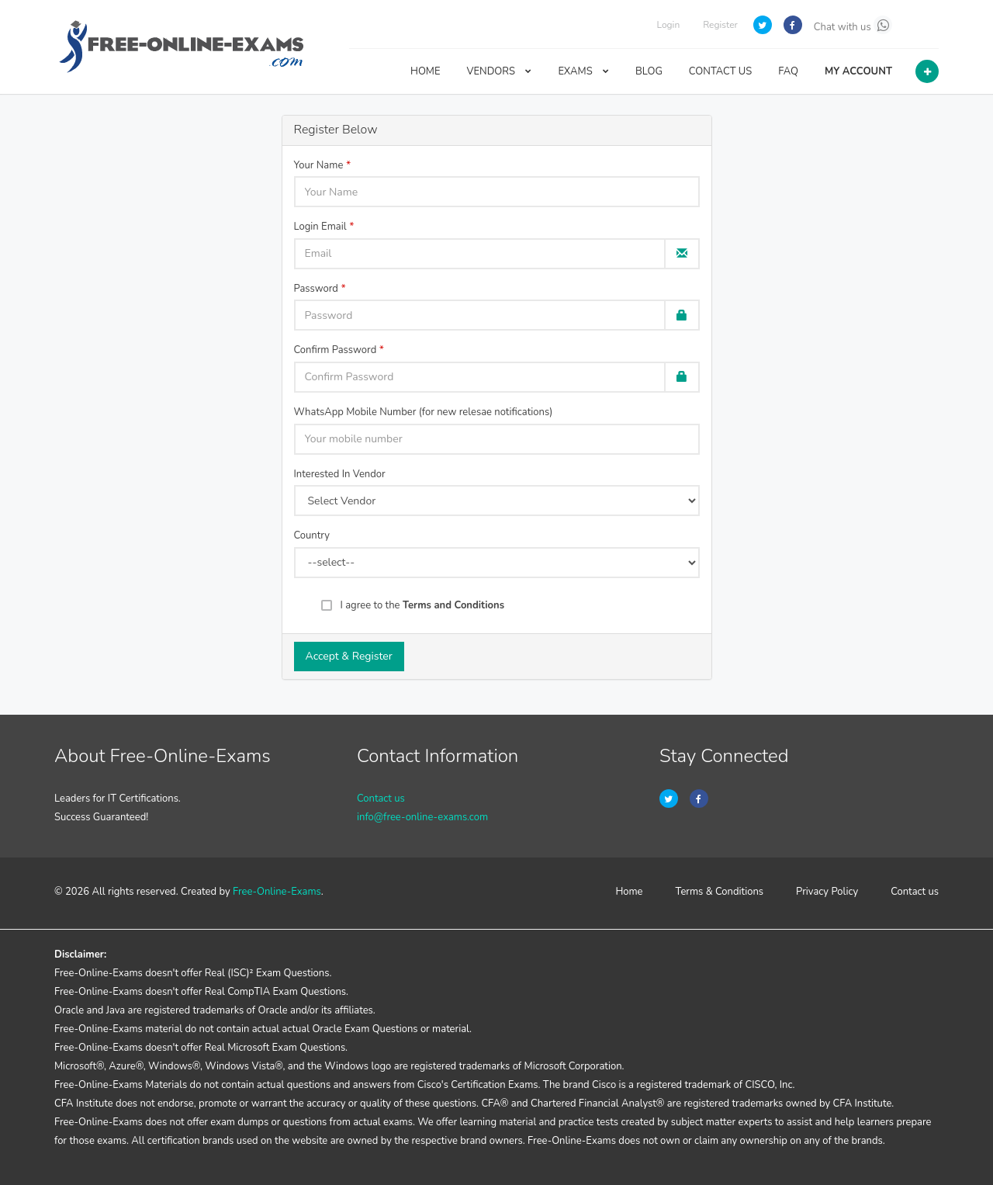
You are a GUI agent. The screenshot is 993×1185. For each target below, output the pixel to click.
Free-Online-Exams (277, 892)
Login (668, 25)
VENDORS (499, 71)
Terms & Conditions (720, 892)
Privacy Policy (827, 892)
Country (312, 535)
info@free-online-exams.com (422, 817)
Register (720, 25)
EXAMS (583, 71)
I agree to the (423, 605)
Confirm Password (335, 350)
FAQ (788, 71)
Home (628, 892)
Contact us (381, 799)
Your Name (319, 165)
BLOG (649, 71)
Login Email (320, 227)
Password (316, 289)
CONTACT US (720, 71)
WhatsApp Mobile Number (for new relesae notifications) (423, 412)
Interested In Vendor (340, 474)
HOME (425, 71)
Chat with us (853, 25)
